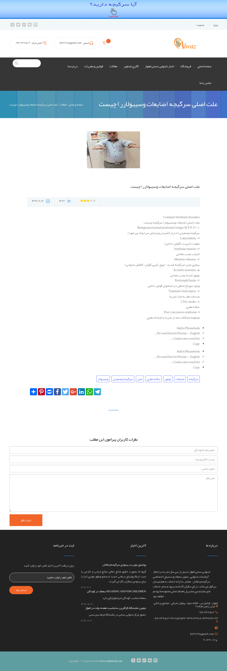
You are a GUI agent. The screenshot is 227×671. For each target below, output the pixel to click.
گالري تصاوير (131, 66)
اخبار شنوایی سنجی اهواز (159, 66)
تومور (168, 379)
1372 (65, 201)
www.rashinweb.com (111, 661)
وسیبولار (103, 379)
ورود (215, 24)
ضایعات (179, 379)
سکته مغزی (153, 379)
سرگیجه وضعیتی (123, 379)
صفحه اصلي (204, 66)
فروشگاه (185, 66)
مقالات (113, 66)
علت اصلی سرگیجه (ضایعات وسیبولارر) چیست (33, 104)
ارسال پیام (21, 590)
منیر (140, 379)
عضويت (200, 24)
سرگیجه (193, 379)
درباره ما (73, 66)
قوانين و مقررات (93, 66)
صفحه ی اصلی (75, 104)
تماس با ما (205, 83)
